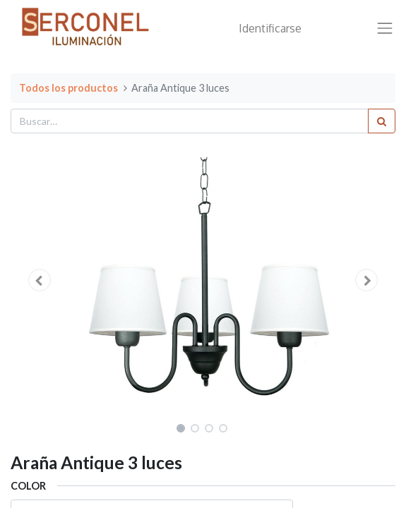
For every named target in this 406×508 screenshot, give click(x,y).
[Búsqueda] (381, 121)
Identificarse (270, 28)
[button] (39, 280)
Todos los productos (68, 88)
